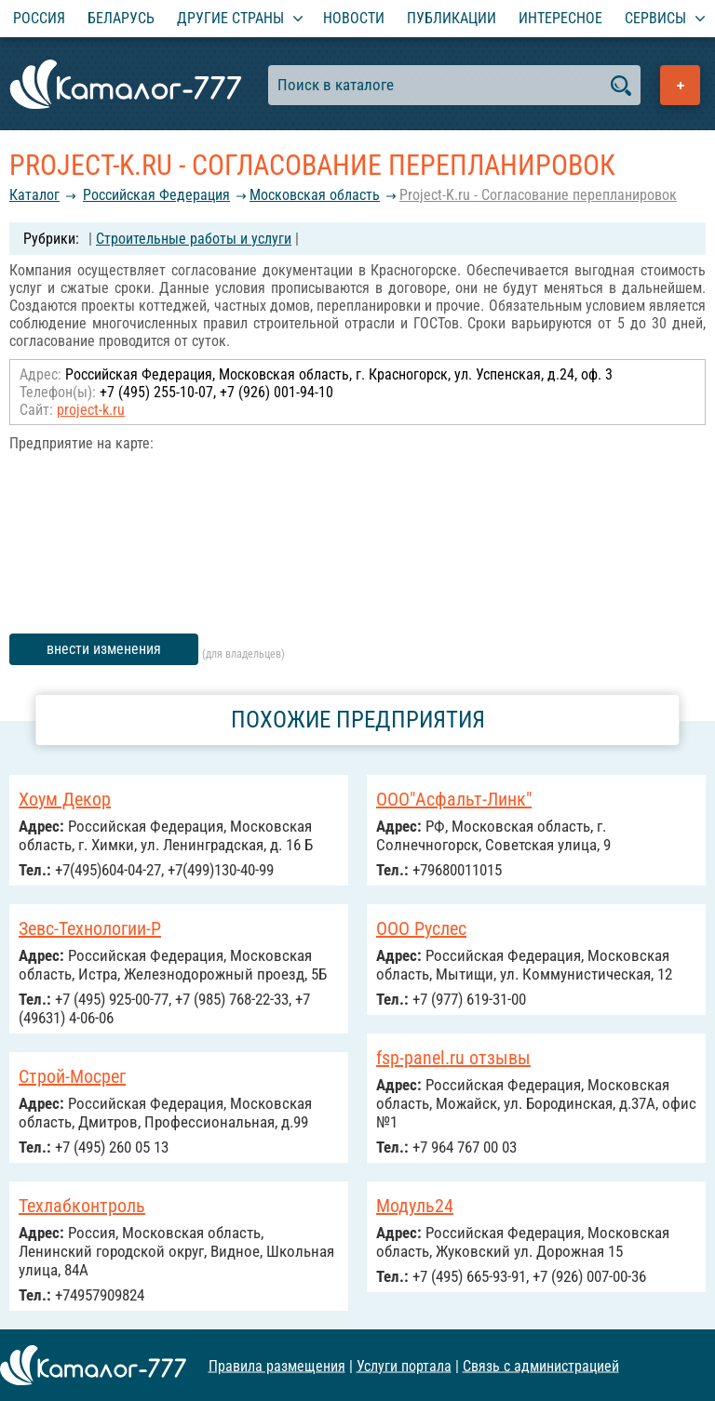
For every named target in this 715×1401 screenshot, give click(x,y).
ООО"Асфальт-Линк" (454, 799)
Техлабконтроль (82, 1205)
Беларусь (121, 18)
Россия (39, 18)
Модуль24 (414, 1205)
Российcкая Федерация (156, 195)
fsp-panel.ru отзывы (453, 1058)
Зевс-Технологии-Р (90, 928)
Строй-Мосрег (72, 1076)
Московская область (315, 195)
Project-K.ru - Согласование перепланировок (538, 195)
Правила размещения (277, 1365)
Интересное (560, 18)
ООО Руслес (421, 928)
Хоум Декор (65, 799)
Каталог (34, 195)
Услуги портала (404, 1365)
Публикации (451, 18)
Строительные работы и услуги (193, 238)
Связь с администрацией (541, 1365)
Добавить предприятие (680, 85)
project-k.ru (91, 410)
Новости (353, 18)
